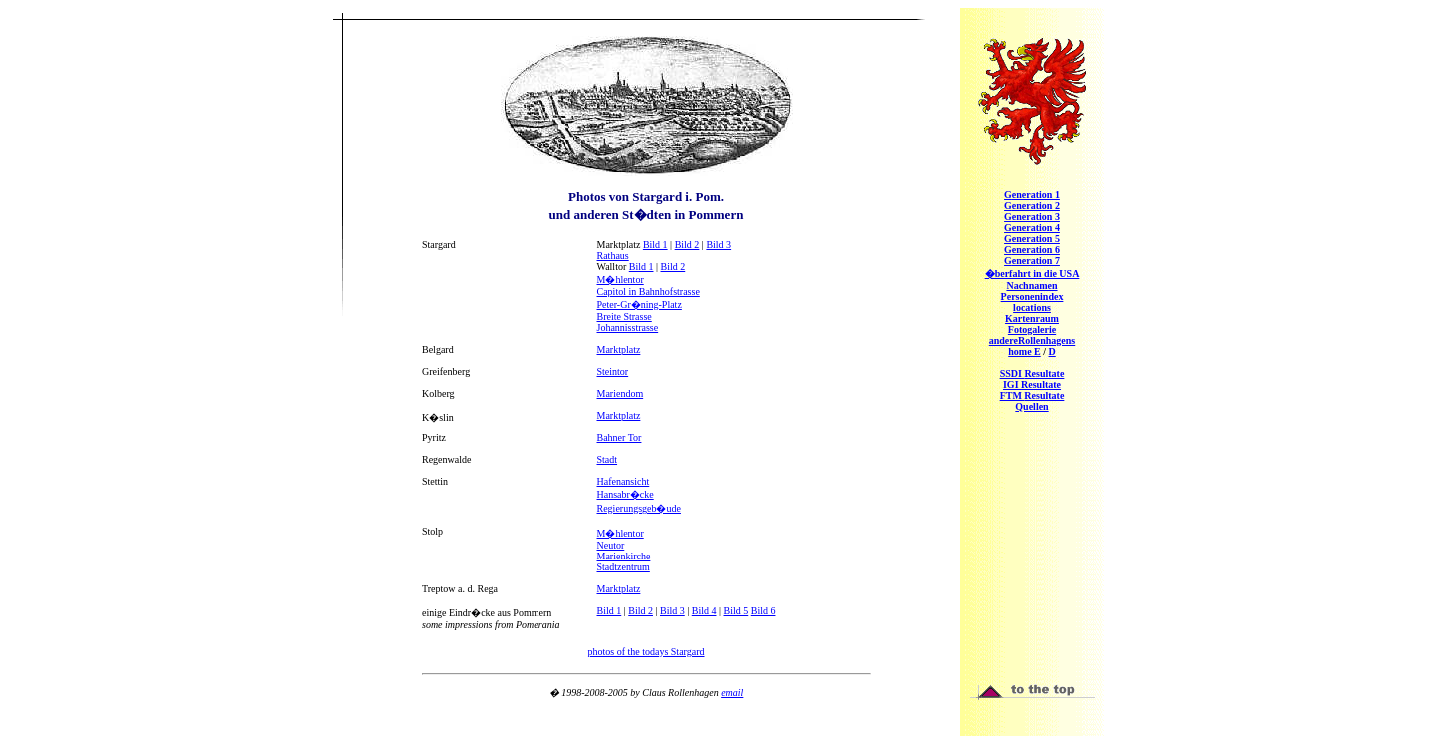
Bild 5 (736, 610)
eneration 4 (1032, 227)
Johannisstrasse (628, 327)
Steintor (613, 371)
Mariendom (620, 393)
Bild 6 (763, 610)
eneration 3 (1032, 216)
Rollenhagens (1032, 340)
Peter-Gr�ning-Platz (639, 304)
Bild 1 (655, 244)
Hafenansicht (623, 481)
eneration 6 (1032, 249)
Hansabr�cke (625, 494)
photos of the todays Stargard (645, 651)
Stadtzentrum (623, 566)
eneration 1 (1032, 194)
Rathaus (613, 255)
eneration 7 (1032, 260)
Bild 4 (704, 610)
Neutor (611, 545)
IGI (1032, 384)
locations (1032, 307)
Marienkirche (624, 556)
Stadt (607, 459)
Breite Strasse (624, 316)
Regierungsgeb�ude (639, 508)
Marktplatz (619, 349)
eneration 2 (1032, 205)
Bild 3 (718, 244)
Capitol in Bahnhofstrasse (648, 291)
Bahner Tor (619, 437)
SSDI (1032, 373)
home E (1024, 351)
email (732, 692)
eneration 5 (1032, 238)
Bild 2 (687, 244)
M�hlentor (620, 279)
